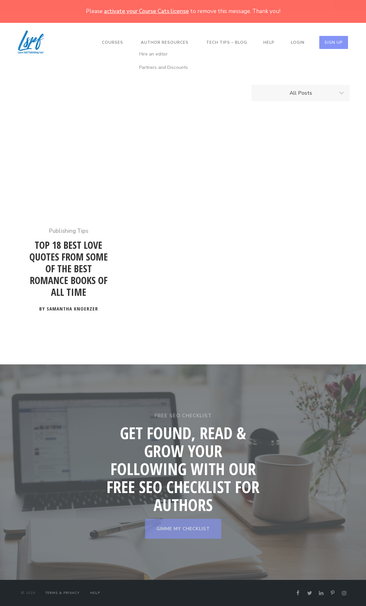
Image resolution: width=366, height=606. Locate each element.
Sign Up (333, 42)
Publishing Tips (68, 231)
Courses (112, 42)
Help (268, 42)
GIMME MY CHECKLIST (183, 529)
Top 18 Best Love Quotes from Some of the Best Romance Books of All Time (68, 268)
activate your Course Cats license (146, 11)
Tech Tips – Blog (226, 42)
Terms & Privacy (62, 593)
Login (298, 42)
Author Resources (165, 42)
